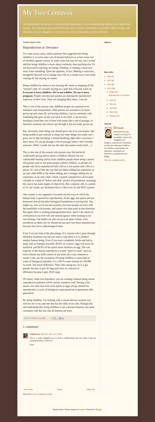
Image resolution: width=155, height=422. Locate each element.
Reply (32, 345)
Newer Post (28, 389)
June (111, 100)
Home (59, 389)
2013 (109, 80)
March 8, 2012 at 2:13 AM (51, 334)
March (112, 112)
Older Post (91, 389)
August (112, 92)
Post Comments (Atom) (43, 394)
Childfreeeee (35, 334)
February (113, 116)
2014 (109, 76)
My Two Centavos (47, 12)
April (111, 108)
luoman (82, 409)
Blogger (99, 409)
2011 (109, 88)
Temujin (119, 128)
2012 (109, 84)
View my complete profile (114, 160)
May (111, 104)
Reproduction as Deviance (119, 95)
